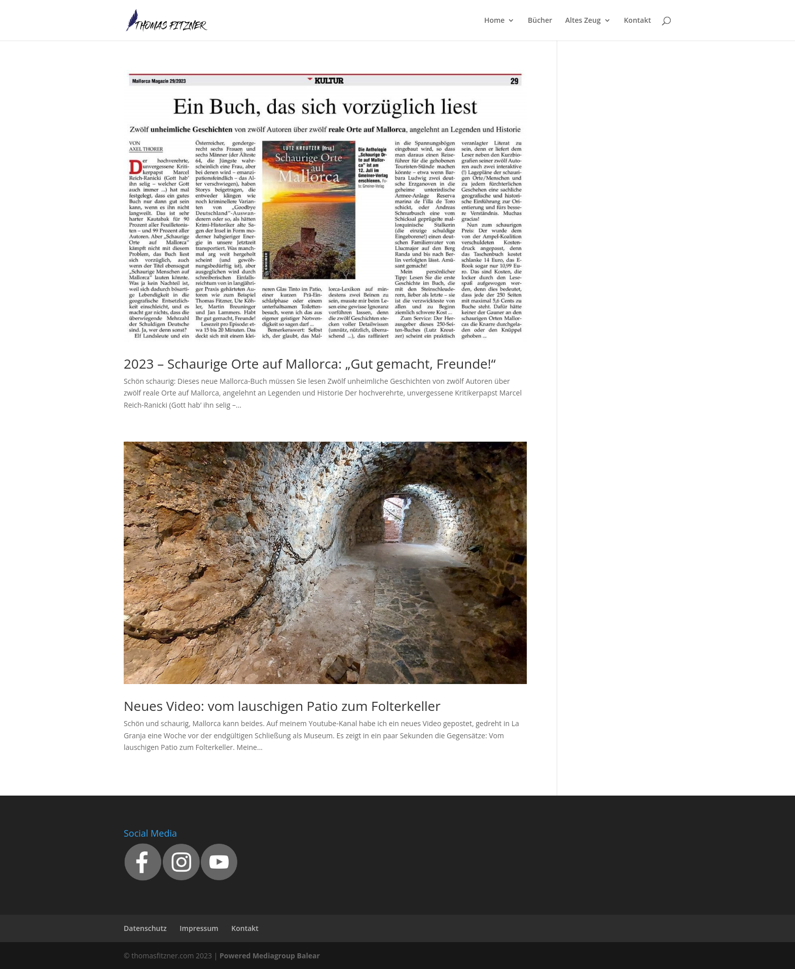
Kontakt (637, 21)
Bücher (540, 21)
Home (494, 21)
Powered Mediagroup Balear (270, 955)
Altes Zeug (583, 21)
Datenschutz (145, 928)
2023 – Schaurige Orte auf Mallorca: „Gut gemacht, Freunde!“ (310, 363)
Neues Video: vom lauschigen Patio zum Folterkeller (282, 706)
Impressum (198, 928)
